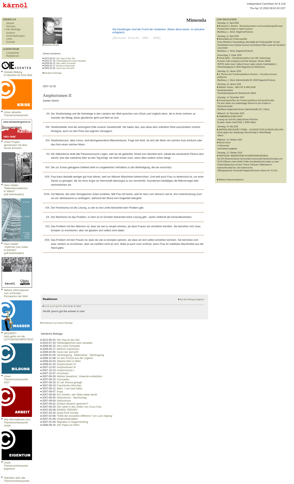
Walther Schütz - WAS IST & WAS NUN (237, 87)
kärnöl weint (224, 142)
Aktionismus (64, 400)
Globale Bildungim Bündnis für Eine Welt (18, 74)
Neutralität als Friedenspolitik (233, 39)
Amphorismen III (66, 367)
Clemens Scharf (51, 45)
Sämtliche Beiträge (53, 73)
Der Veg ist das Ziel (65, 58)
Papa (60, 391)
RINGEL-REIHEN (67, 409)
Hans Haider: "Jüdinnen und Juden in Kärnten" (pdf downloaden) (16, 248)
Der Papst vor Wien (68, 424)
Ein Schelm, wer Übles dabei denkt (77, 394)
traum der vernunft (65, 68)
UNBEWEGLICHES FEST (230, 116)
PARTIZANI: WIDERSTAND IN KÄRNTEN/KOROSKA (243, 156)
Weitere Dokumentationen (231, 180)
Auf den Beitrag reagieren (192, 299)
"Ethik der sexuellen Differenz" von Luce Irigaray (84, 415)
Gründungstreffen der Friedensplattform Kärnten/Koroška (246, 100)
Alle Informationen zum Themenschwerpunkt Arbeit (17, 422)
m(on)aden (63, 379)
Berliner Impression (65, 65)
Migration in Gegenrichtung (72, 421)
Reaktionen (12, 55)
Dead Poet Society (67, 412)
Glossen (11, 26)
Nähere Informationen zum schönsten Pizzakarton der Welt (16, 293)
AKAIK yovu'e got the (53, 306)
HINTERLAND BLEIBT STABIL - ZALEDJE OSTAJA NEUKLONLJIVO (251, 129)
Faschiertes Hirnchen (69, 385)
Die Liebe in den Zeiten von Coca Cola (79, 406)
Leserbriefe (12, 52)
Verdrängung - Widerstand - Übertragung (80, 355)
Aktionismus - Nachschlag (72, 397)
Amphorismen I (65, 370)
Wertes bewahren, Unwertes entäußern (79, 376)
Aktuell (10, 23)
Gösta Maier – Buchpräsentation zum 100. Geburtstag (244, 58)
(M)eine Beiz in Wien (69, 361)
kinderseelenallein (67, 418)
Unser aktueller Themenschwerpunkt (16, 114)
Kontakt (10, 41)
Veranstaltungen (15, 35)
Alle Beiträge (13, 29)
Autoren (10, 32)
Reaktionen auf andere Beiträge (57, 323)
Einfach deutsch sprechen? (72, 403)
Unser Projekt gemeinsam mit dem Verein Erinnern (15, 145)
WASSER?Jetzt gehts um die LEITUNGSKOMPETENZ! (19, 336)
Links (9, 38)
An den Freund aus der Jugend (75, 358)
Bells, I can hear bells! (69, 388)
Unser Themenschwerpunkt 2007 (16, 379)
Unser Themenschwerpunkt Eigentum (16, 465)
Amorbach (63, 373)
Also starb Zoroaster (66, 63)
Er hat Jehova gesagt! (69, 382)
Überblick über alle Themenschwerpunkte (16, 479)
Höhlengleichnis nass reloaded (71, 61)
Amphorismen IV (66, 364)
